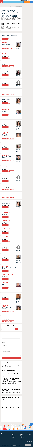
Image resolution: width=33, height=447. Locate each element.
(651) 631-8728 (11, 189)
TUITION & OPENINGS (5, 38)
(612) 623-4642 (11, 197)
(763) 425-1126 (11, 48)
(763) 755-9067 (11, 138)
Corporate (13, 438)
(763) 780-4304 (11, 114)
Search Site (31, 2)
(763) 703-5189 (11, 171)
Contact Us (13, 435)
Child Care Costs (21, 436)
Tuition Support (21, 434)
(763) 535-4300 (11, 66)
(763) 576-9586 (11, 241)
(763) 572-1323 (11, 94)
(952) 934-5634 (11, 321)
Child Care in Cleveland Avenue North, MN (8, 418)
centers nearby (26, 2)
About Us (13, 434)
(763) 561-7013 (11, 58)
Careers (13, 437)
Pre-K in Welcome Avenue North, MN (7, 405)
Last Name (11, 342)
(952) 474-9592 (11, 287)
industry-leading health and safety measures (11, 391)
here (4, 376)
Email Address (11, 345)
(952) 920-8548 (11, 207)
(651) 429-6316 (11, 311)
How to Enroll (21, 435)
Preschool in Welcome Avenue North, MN (8, 403)
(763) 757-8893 (11, 160)
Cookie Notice (14, 445)
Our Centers (13, 436)
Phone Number (11, 348)
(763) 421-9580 (11, 103)
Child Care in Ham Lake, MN (6, 409)
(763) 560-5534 (11, 38)
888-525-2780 (3, 335)
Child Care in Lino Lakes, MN (6, 420)
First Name (11, 339)
